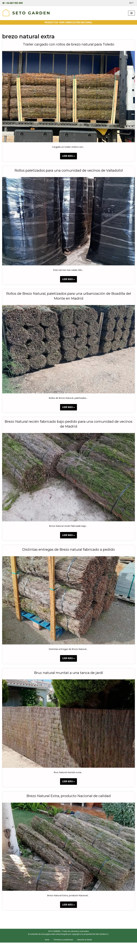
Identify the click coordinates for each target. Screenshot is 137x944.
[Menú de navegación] (131, 13)
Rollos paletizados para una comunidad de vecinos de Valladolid (68, 171)
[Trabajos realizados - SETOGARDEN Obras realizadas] (26, 13)
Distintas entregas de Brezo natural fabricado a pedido (68, 550)
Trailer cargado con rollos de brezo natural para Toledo (68, 44)
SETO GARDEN (53, 932)
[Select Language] (132, 3)
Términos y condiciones (62, 941)
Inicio (46, 941)
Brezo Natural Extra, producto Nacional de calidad (68, 797)
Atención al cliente (85, 941)
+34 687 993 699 (14, 3)
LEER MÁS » (67, 157)
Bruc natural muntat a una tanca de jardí (68, 674)
